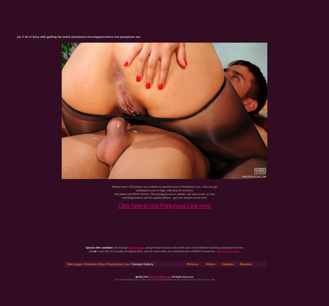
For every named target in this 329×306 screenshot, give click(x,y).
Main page (74, 264)
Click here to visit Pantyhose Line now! (164, 205)
